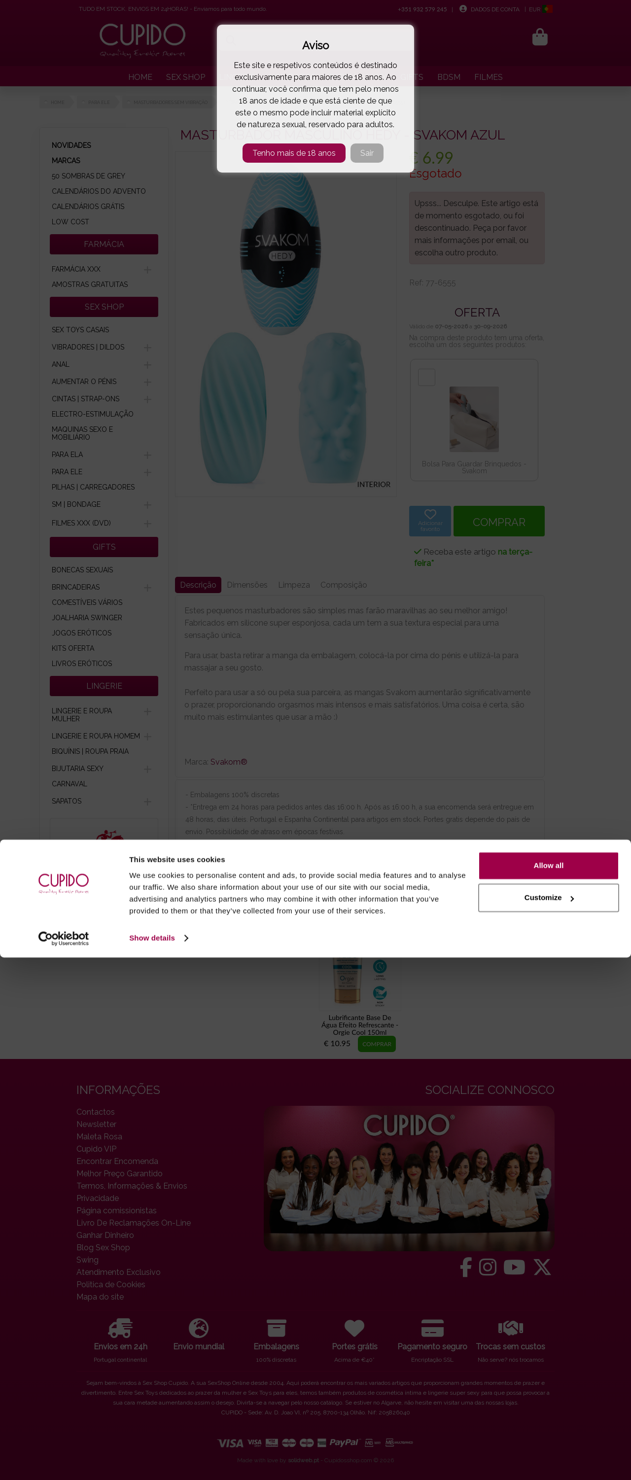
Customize (549, 1420)
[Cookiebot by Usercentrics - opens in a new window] (64, 1460)
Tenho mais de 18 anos (294, 153)
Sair (367, 153)
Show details (152, 1460)
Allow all (549, 1388)
